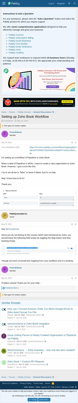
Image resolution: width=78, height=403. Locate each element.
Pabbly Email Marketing (20, 41)
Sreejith (10, 315)
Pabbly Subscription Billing (21, 38)
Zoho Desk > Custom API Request (25, 361)
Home (47, 383)
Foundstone (8, 121)
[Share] (72, 142)
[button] (76, 387)
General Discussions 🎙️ (35, 315)
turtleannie (11, 341)
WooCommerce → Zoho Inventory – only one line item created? (41, 350)
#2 (76, 224)
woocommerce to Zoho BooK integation (28, 323)
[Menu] (4, 3)
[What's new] (69, 3)
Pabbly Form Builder (18, 44)
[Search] (74, 3)
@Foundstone (12, 229)
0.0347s (58, 387)
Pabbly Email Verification (20, 46)
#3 (76, 278)
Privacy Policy (25, 383)
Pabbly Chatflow (16, 52)
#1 (76, 142)
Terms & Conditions (10, 383)
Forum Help (38, 383)
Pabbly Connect (16, 35)
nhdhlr (9, 353)
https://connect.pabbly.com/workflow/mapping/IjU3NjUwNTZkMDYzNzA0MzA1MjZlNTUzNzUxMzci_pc (53, 150)
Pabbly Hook (15, 49)
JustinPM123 (12, 364)
